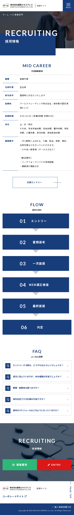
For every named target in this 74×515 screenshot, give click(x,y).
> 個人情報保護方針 (61, 506)
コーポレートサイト (15, 496)
